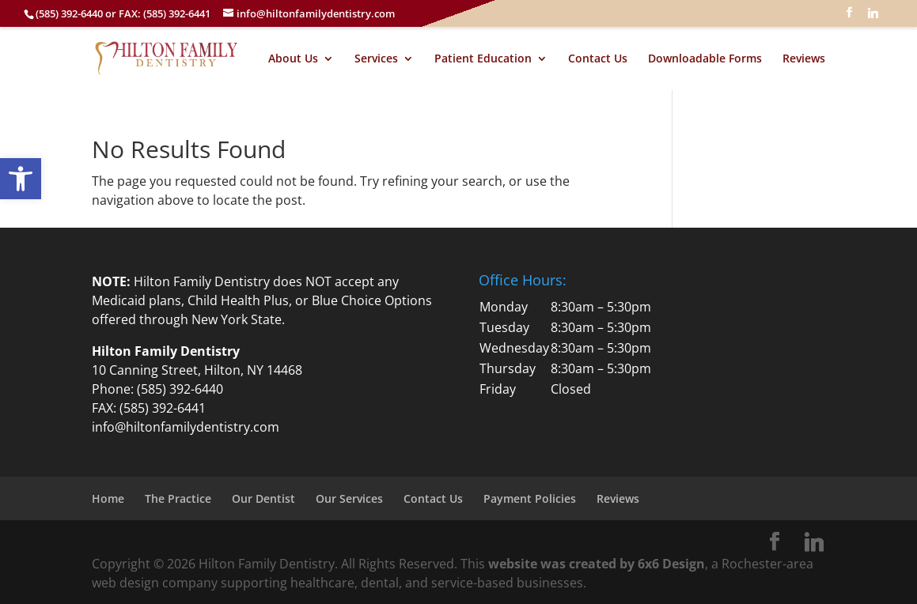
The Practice (178, 498)
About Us (293, 59)
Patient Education (483, 59)
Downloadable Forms (705, 59)
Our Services (349, 498)
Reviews (803, 59)
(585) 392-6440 (180, 389)
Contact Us (597, 59)
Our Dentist (263, 498)
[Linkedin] (872, 17)
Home (108, 498)
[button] (20, 178)
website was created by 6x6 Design (596, 563)
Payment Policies (529, 498)
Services (376, 59)
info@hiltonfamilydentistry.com (185, 427)
